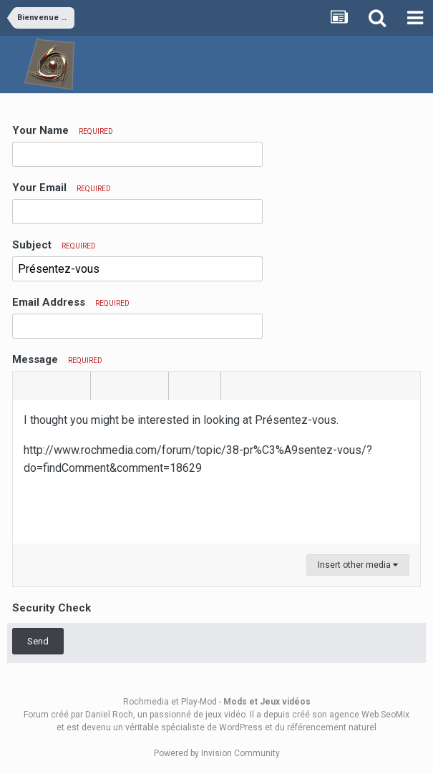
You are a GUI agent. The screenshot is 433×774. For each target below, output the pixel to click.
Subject (54, 244)
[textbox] (216, 471)
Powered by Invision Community (217, 753)
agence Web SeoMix (369, 715)
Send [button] (38, 641)
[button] (26, 386)
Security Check (51, 607)
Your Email (61, 187)
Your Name (62, 130)
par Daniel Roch (102, 715)
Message (57, 359)
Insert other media (358, 565)
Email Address (71, 302)
